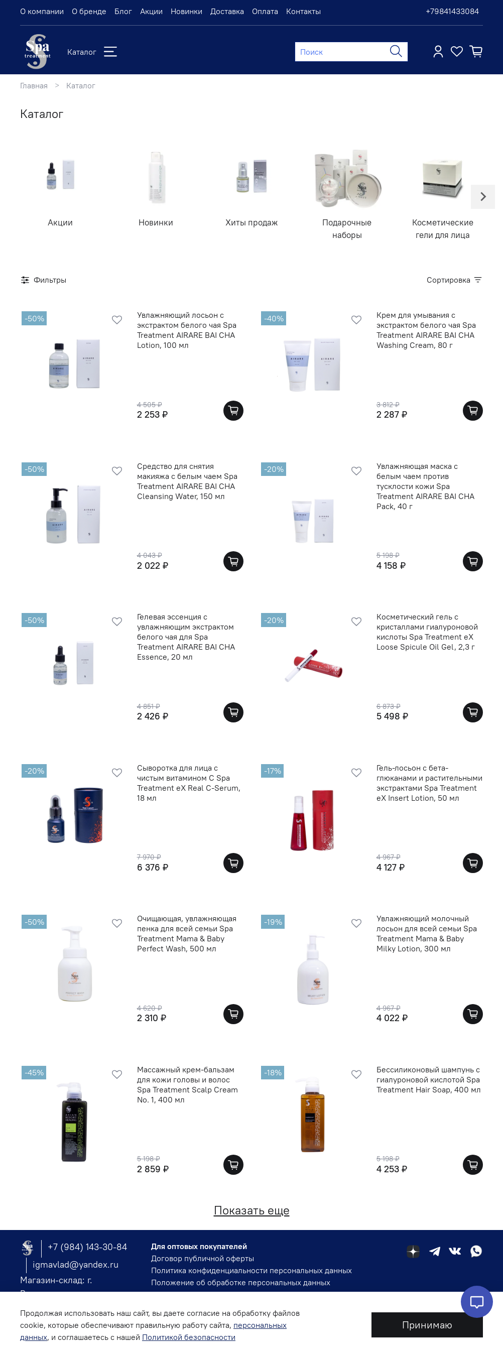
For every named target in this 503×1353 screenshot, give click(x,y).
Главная (34, 85)
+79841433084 (452, 11)
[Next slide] (483, 197)
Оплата (265, 11)
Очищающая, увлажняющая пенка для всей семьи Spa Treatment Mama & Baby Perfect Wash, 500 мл (186, 933)
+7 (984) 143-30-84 (87, 1247)
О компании (42, 11)
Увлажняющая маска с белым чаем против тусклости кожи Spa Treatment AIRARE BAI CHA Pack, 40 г (425, 486)
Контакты (303, 11)
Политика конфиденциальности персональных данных (251, 1270)
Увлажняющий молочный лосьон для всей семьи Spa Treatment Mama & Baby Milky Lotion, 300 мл (426, 933)
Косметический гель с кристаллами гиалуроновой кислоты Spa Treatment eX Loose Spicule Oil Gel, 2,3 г (427, 631)
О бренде (89, 11)
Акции (151, 11)
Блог (123, 11)
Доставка (227, 11)
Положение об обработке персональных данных (240, 1282)
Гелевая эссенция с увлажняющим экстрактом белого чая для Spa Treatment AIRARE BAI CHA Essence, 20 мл (186, 636)
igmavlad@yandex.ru (75, 1264)
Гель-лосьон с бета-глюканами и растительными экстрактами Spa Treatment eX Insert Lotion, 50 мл (429, 783)
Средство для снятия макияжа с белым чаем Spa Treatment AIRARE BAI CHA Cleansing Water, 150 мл (187, 481)
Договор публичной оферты (202, 1258)
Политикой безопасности (188, 1337)
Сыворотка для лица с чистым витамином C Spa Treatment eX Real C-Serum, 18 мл (188, 783)
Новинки (186, 11)
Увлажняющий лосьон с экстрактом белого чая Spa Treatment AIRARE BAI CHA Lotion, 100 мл (186, 330)
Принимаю (427, 1324)
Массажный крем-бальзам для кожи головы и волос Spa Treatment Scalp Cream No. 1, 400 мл (187, 1084)
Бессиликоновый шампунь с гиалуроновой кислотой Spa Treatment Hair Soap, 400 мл (428, 1079)
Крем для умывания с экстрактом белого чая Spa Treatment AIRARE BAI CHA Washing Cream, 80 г (426, 330)
